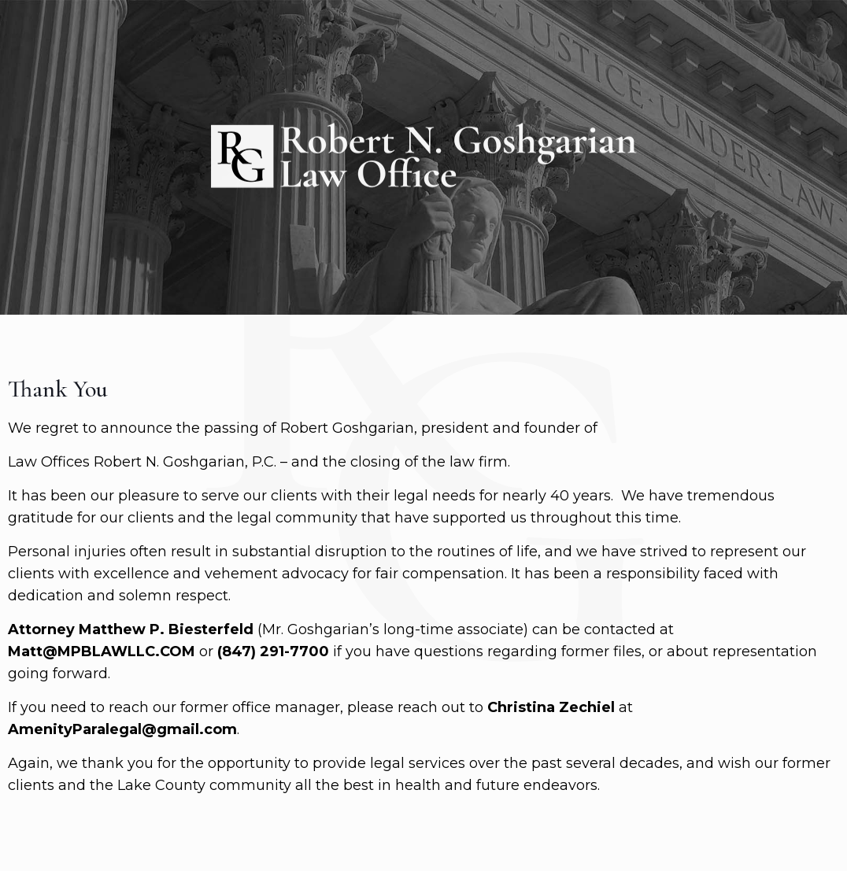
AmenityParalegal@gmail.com (122, 729)
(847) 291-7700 (273, 651)
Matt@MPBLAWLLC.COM (101, 651)
